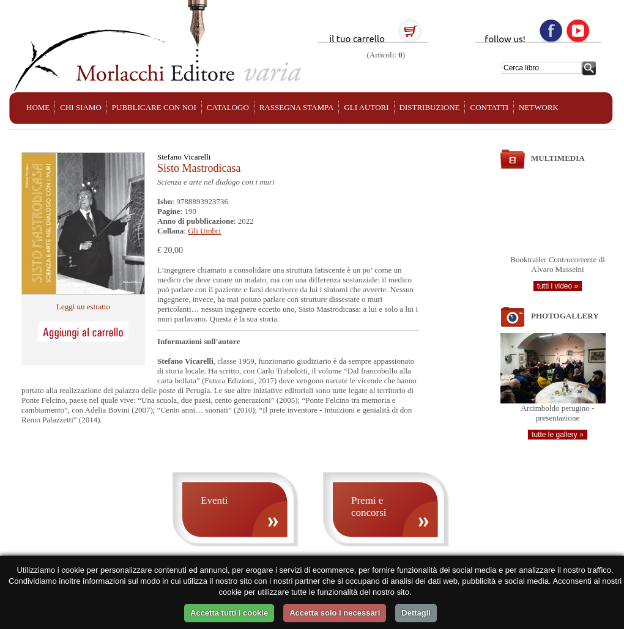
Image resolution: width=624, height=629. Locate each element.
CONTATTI (489, 107)
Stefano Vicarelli (183, 156)
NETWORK (539, 107)
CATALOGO (228, 107)
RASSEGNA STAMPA (296, 107)
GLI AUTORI (366, 107)
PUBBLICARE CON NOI (154, 107)
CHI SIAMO (81, 107)
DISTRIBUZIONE (429, 107)
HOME (38, 107)
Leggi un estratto (83, 306)
